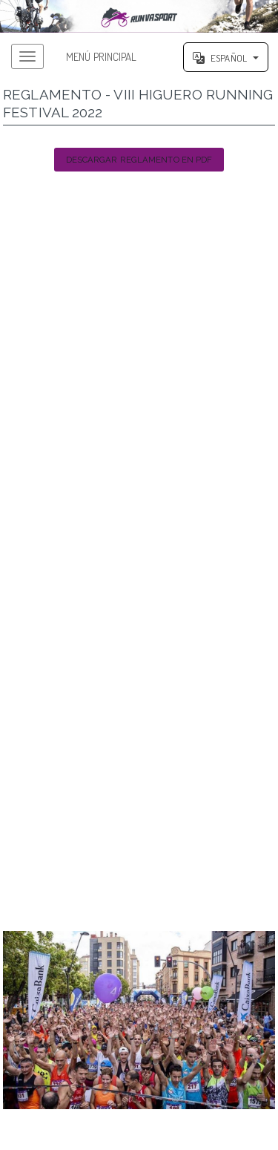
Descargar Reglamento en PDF (139, 159)
